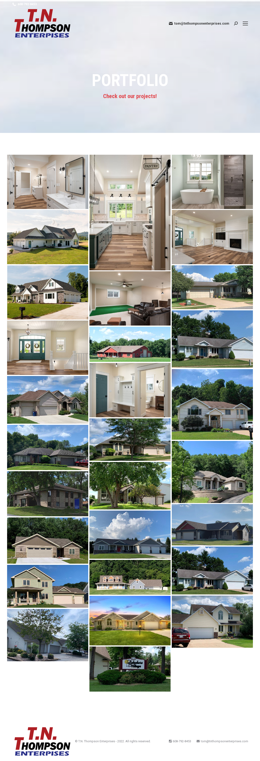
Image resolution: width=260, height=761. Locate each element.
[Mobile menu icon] (245, 23)
